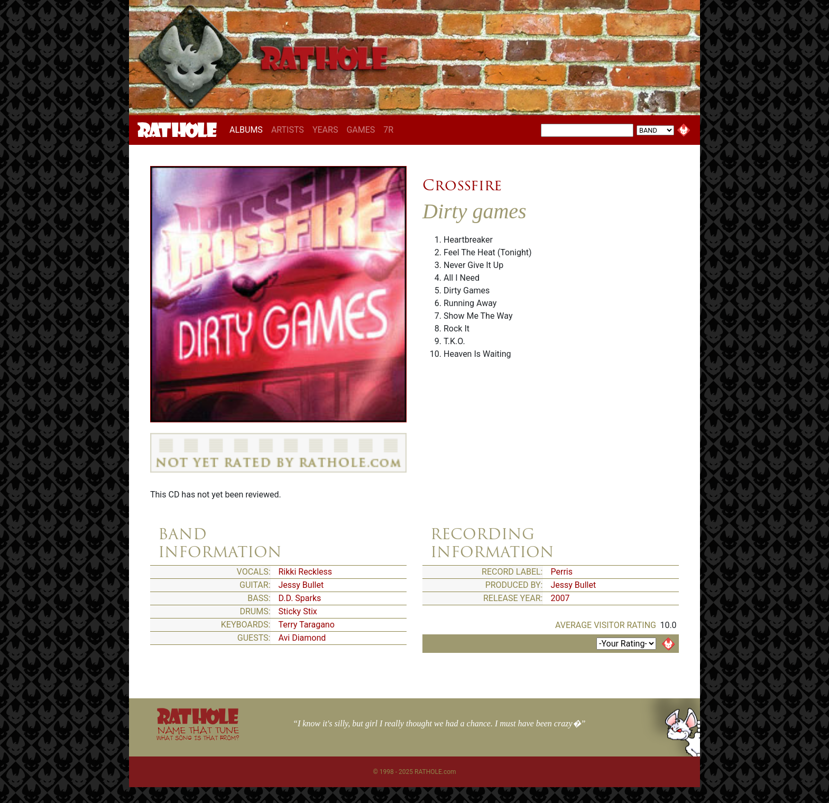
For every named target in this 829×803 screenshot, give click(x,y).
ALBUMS (248, 129)
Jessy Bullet (301, 585)
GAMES (360, 130)
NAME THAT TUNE (197, 733)
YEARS (325, 130)
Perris (562, 572)
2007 (560, 598)
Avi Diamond (302, 638)
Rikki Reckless (306, 572)
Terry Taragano (307, 625)
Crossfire (462, 185)
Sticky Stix (298, 611)
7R (388, 130)
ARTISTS (287, 130)
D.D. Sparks (300, 598)
